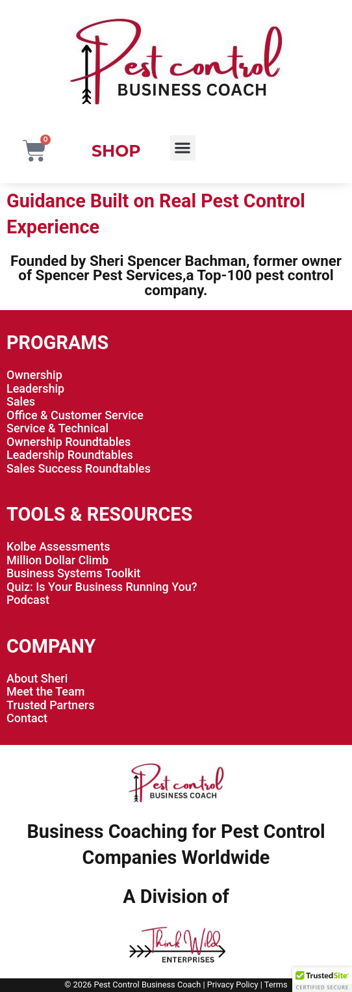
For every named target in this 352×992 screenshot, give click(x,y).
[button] (182, 148)
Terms (276, 984)
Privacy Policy (232, 984)
